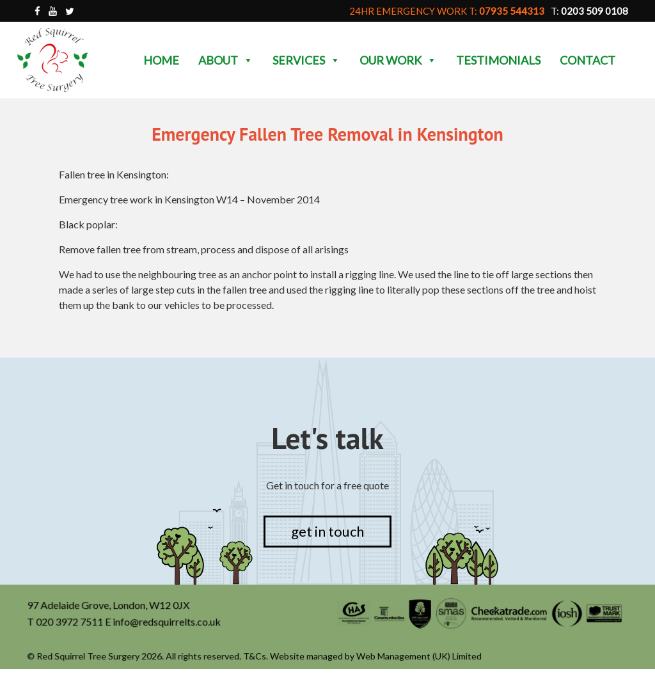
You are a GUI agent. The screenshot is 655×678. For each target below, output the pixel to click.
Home (161, 60)
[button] (247, 60)
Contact (587, 60)
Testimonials (498, 60)
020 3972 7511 (71, 622)
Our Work (398, 60)
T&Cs (255, 656)
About (225, 60)
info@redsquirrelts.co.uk (167, 622)
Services (306, 60)
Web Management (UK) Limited (418, 656)
